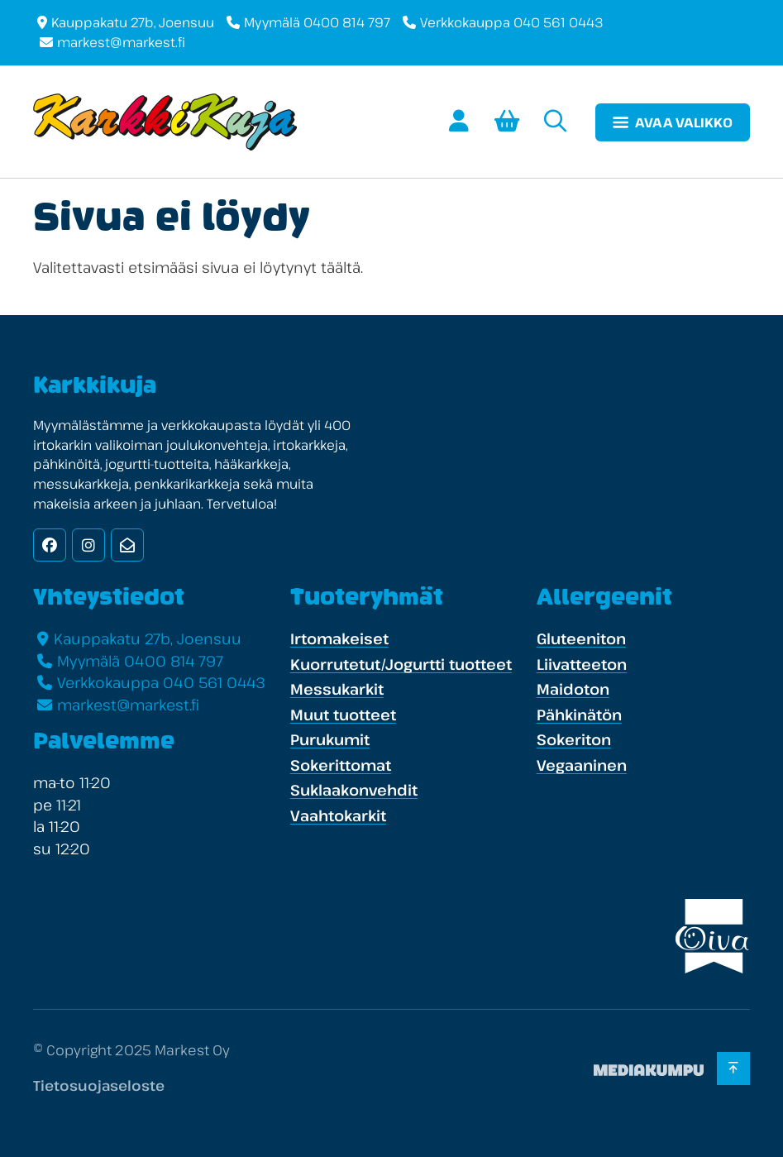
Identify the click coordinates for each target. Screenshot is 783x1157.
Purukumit (330, 739)
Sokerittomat (340, 765)
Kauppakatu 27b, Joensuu (132, 22)
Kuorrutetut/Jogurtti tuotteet (401, 664)
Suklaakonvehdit (354, 790)
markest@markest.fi (121, 42)
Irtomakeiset (339, 638)
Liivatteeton (582, 664)
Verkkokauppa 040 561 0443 (512, 22)
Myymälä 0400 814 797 (317, 22)
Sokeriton (574, 739)
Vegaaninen (582, 765)
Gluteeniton (581, 638)
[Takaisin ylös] (733, 1068)
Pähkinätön (579, 714)
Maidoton (573, 689)
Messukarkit (337, 689)
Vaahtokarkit (338, 815)
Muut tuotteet (343, 714)
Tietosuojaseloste (99, 1085)
